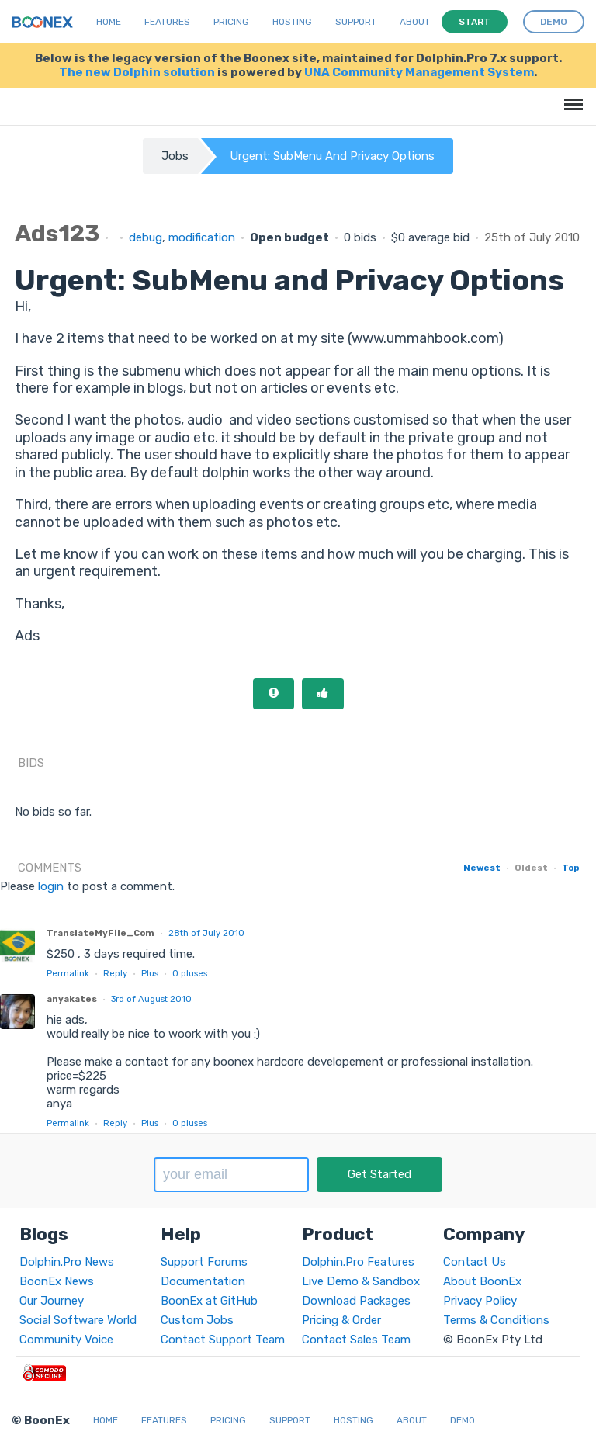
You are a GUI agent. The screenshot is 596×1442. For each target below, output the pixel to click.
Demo (462, 1420)
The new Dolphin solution (137, 72)
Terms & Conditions (496, 1320)
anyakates (72, 998)
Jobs (175, 156)
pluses (189, 973)
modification (201, 237)
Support (355, 21)
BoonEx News (56, 1281)
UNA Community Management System (419, 72)
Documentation (203, 1281)
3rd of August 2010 (151, 998)
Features (167, 21)
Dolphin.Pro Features (358, 1262)
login (51, 886)
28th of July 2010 (206, 932)
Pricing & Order (341, 1320)
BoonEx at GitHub (209, 1301)
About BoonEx (482, 1281)
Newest (482, 867)
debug (145, 237)
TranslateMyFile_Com (100, 932)
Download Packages (356, 1301)
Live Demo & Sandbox (361, 1281)
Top (570, 867)
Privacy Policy (480, 1301)
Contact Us (474, 1262)
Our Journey (51, 1301)
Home (108, 21)
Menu (570, 97)
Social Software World (78, 1320)
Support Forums (204, 1262)
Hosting (292, 21)
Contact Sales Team (356, 1340)
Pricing (231, 21)
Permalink (68, 973)
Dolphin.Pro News (66, 1262)
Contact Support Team (223, 1340)
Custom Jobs (197, 1320)
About (415, 21)
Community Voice (66, 1340)
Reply (115, 973)
